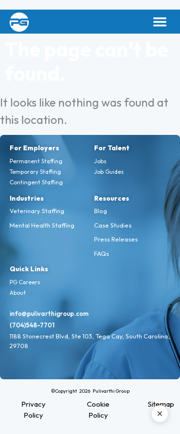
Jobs (100, 161)
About (18, 292)
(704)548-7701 (32, 325)
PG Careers (25, 282)
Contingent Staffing (36, 182)
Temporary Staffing (35, 171)
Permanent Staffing (36, 161)
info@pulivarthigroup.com (49, 313)
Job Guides (109, 171)
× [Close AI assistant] (160, 414)
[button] (159, 22)
